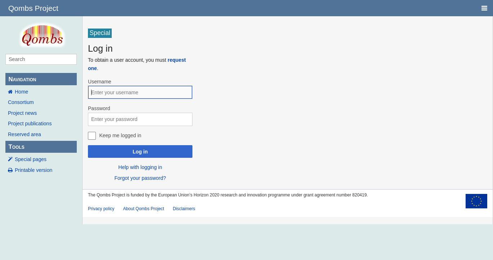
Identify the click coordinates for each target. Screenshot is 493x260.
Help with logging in (140, 167)
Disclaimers (184, 208)
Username (99, 81)
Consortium (21, 102)
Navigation (22, 79)
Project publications (30, 123)
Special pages (30, 159)
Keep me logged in (120, 135)
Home (21, 92)
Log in (140, 152)
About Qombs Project (143, 208)
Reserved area (24, 134)
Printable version (33, 170)
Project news (22, 113)
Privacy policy (101, 208)
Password (99, 108)
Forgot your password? (140, 178)
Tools (16, 146)
